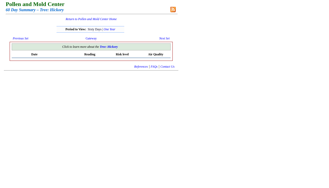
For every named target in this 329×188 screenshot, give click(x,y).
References (141, 66)
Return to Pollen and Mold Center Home (91, 19)
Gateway (91, 38)
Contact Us (167, 66)
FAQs (154, 66)
